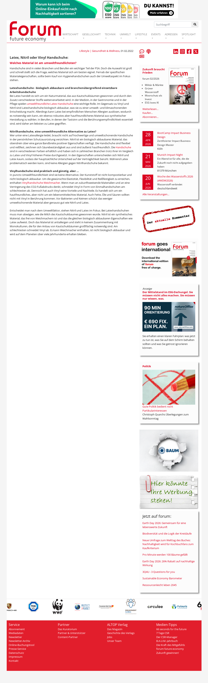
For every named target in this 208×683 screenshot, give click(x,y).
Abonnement (17, 629)
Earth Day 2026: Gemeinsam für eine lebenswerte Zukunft (164, 525)
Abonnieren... (150, 117)
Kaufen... (147, 113)
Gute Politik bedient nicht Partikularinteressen (157, 408)
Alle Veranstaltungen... (155, 194)
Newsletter (15, 637)
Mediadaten (16, 633)
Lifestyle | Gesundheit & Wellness (99, 51)
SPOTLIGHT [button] (189, 34)
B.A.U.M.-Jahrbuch (167, 641)
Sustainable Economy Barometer (162, 578)
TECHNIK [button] (110, 34)
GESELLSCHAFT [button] (91, 34)
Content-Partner (68, 637)
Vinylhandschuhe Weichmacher (41, 183)
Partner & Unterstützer (71, 633)
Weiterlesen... (150, 109)
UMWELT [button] (125, 34)
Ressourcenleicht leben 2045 (159, 585)
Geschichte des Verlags (121, 633)
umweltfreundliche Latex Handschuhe (50, 104)
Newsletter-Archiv (19, 641)
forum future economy (170, 649)
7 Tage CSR (162, 633)
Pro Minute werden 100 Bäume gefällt (165, 554)
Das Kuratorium (67, 629)
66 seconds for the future (171, 629)
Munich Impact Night (170, 155)
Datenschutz (16, 653)
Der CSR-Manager (166, 637)
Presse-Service (17, 649)
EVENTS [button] (156, 34)
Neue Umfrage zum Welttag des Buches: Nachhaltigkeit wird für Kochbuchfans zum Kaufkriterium (168, 544)
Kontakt (13, 661)
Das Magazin (114, 629)
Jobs (109, 637)
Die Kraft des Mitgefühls (170, 645)
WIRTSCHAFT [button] (70, 34)
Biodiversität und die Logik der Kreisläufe (167, 533)
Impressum (16, 656)
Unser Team (114, 641)
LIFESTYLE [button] (141, 34)
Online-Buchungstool (21, 645)
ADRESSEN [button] (171, 34)
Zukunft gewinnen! (167, 653)
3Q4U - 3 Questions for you (158, 572)
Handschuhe (123, 147)
